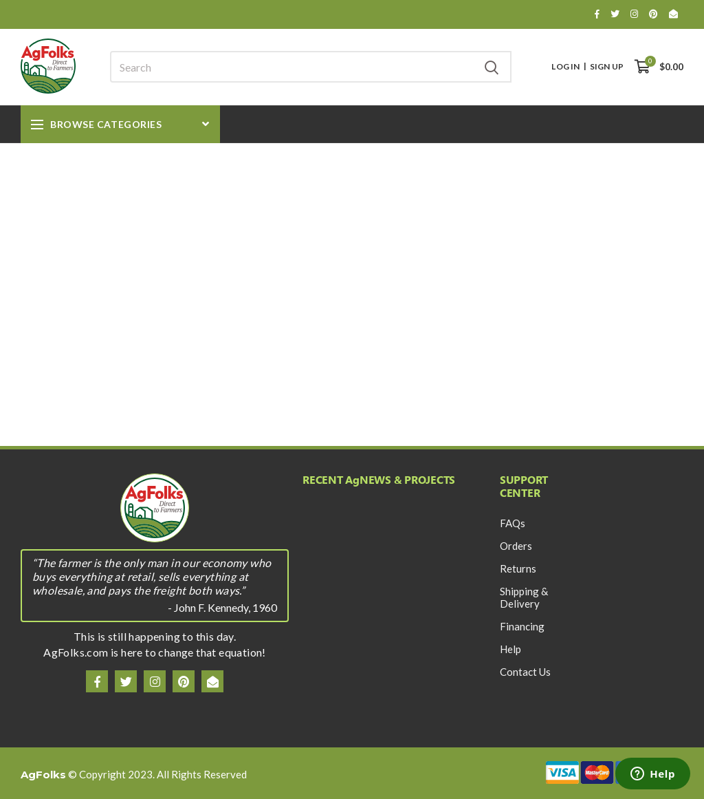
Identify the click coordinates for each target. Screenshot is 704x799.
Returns (518, 568)
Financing (522, 626)
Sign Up (607, 67)
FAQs (512, 523)
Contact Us (525, 671)
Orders (516, 546)
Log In (565, 67)
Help (510, 649)
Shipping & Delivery (524, 597)
